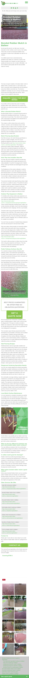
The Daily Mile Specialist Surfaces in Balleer (13, 661)
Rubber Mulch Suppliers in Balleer (10, 673)
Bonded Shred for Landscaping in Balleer (13, 667)
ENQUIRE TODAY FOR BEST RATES (14, 99)
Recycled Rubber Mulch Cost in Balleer (11, 668)
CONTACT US (14, 545)
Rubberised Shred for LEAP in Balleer (12, 664)
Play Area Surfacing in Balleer (10, 662)
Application (4, 659)
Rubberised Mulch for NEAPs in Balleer (12, 665)
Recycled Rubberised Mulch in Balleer (11, 670)
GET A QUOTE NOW (14, 314)
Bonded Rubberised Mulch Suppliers (11, 658)
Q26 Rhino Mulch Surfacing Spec (10, 671)
